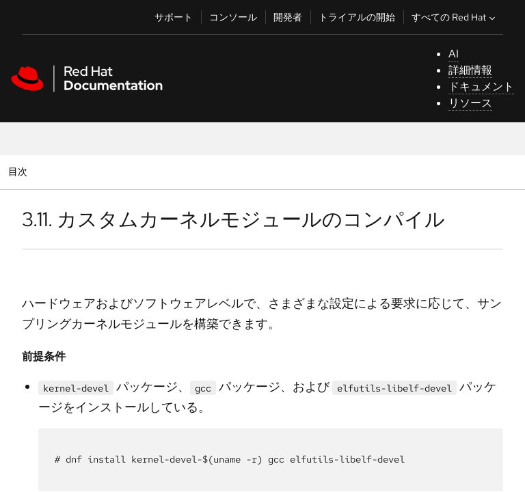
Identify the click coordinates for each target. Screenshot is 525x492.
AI (453, 53)
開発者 (287, 17)
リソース (470, 103)
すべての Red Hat (455, 17)
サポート (173, 17)
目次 (19, 171)
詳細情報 (470, 70)
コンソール (233, 17)
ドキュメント (481, 86)
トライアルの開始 (357, 17)
